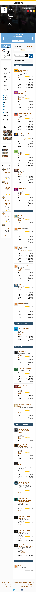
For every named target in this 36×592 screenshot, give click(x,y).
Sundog (7, 228)
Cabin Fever (21, 284)
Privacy (30, 584)
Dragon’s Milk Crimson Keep (24, 386)
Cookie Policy (7, 586)
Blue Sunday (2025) (8, 173)
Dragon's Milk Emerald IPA (24, 369)
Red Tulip (21, 247)
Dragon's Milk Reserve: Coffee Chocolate (24, 445)
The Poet (21, 170)
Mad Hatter (21, 151)
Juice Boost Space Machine (23, 92)
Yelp (28, 11)
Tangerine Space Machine (23, 70)
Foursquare (31, 11)
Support (10, 584)
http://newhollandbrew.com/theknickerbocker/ (34, 11)
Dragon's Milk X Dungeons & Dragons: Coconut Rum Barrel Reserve (24, 501)
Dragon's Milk (22, 351)
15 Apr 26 (9, 168)
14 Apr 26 (9, 181)
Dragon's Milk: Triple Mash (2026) (24, 517)
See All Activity (6, 235)
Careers (16, 584)
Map (10, 28)
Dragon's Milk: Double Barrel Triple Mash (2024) (8, 203)
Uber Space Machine (24, 134)
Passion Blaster (22, 188)
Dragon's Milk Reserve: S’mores (24, 463)
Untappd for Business (7, 582)
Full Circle (21, 216)
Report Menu (30, 46)
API (20, 584)
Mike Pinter (6, 170)
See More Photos (6, 160)
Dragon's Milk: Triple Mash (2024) (24, 531)
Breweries (31, 582)
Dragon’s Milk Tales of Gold (24, 405)
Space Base (7, 216)
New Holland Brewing (20, 76)
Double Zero (21, 566)
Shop (5, 584)
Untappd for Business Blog (20, 582)
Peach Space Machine (24, 113)
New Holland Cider (23, 266)
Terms (24, 584)
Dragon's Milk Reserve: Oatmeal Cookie (24, 483)
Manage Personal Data (26, 586)
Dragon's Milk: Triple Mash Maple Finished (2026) (8, 187)
